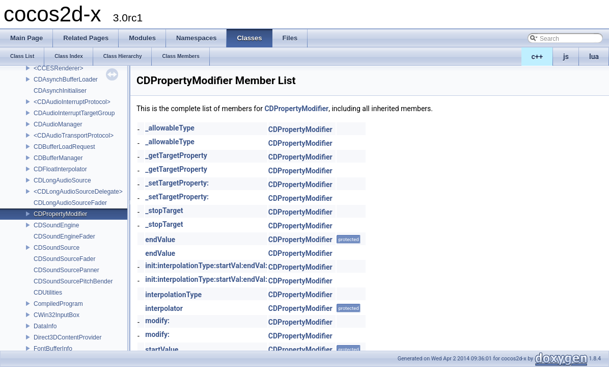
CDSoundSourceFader (64, 259)
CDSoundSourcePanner (66, 270)
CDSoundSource (56, 247)
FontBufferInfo (53, 348)
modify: (157, 321)
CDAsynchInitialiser (60, 90)
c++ (537, 57)
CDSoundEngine (56, 225)
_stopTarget (164, 210)
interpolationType (173, 295)
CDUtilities (48, 292)
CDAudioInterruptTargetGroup (74, 113)
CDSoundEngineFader (64, 236)
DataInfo (45, 326)
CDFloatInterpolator (60, 169)
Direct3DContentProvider (67, 337)
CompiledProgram (58, 303)
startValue (161, 350)
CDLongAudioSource (62, 180)
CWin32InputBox (56, 315)
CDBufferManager (58, 158)
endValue (160, 239)
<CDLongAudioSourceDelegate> (78, 191)
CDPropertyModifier (60, 214)
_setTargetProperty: (177, 183)
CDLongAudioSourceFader (70, 202)
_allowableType (170, 128)
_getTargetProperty (176, 155)
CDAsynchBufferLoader (66, 79)
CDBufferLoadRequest (64, 146)
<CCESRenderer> (58, 68)
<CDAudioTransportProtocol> (74, 135)
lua (594, 57)
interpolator (164, 308)
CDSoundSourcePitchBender (73, 281)
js (566, 57)
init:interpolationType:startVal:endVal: (206, 265)
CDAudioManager (58, 124)
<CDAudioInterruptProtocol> (72, 102)
